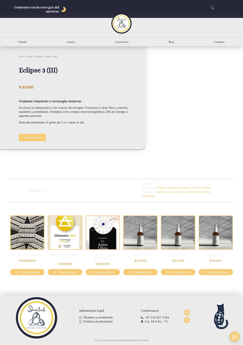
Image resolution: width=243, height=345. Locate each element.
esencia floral (176, 191)
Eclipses (39, 56)
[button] (235, 336)
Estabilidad (148, 196)
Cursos (71, 41)
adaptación (192, 191)
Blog (171, 41)
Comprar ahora (33, 137)
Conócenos (121, 41)
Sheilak (29, 56)
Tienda (22, 41)
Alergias (205, 191)
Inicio (21, 56)
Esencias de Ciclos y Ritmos (184, 187)
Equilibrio (161, 191)
